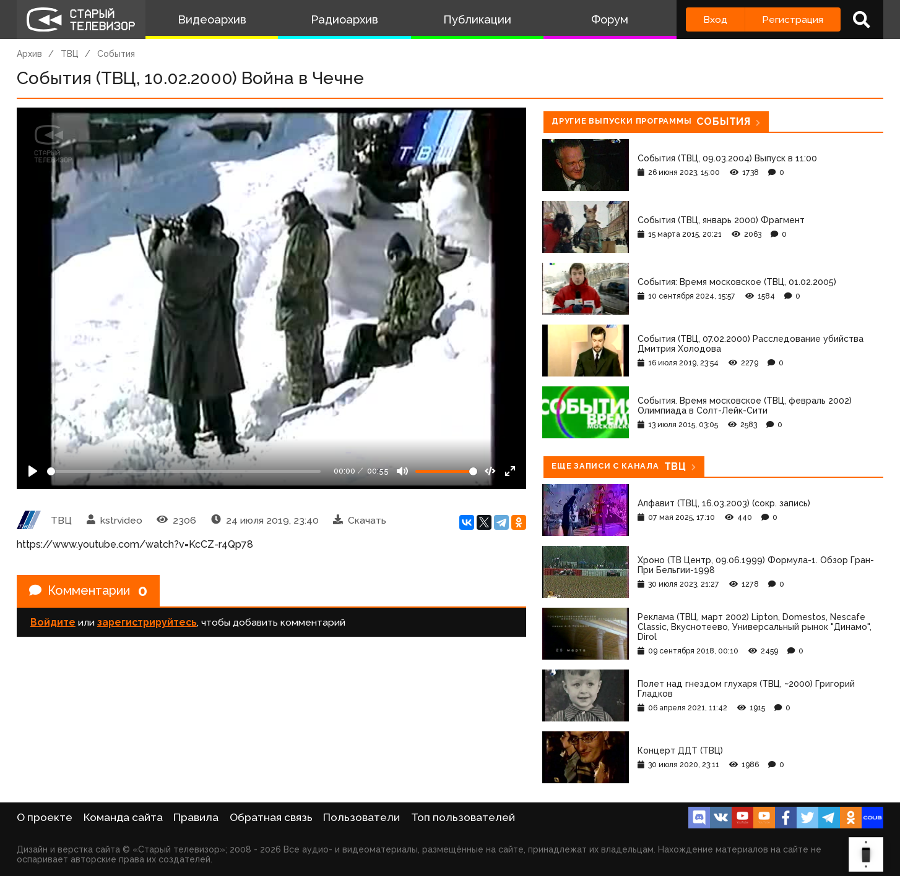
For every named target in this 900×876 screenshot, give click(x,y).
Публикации (477, 19)
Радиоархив (344, 19)
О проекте (44, 817)
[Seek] (184, 471)
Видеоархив (212, 19)
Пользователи (361, 817)
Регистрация (792, 19)
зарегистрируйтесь (147, 622)
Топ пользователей (463, 817)
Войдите (53, 622)
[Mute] (402, 471)
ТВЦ (70, 54)
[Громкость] (446, 471)
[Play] (33, 471)
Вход (715, 19)
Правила (196, 817)
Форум (609, 19)
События (116, 54)
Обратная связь (271, 817)
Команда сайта (123, 817)
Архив (29, 54)
